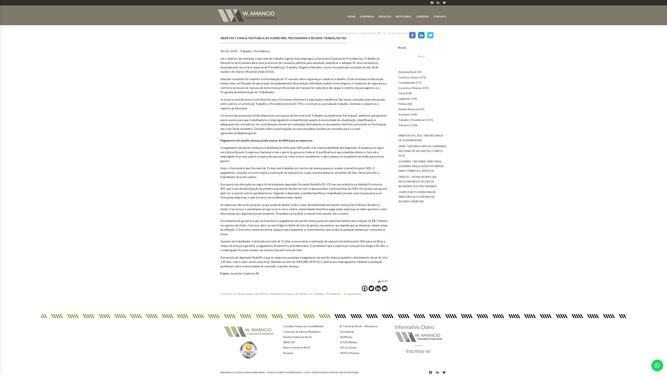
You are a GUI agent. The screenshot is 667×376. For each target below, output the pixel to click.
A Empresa (367, 16)
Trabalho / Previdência (411, 119)
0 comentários (352, 293)
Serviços (385, 16)
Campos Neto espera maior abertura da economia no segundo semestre (417, 197)
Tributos (403, 125)
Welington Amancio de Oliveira (289, 293)
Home (351, 16)
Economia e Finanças (410, 88)
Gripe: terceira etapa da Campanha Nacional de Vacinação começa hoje (422, 151)
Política (402, 104)
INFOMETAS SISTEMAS (346, 372)
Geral (401, 93)
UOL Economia (348, 347)
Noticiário (403, 16)
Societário (404, 114)
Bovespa (288, 353)
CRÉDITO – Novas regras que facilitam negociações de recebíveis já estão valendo (417, 181)
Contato (439, 16)
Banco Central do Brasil (296, 347)
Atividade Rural (407, 72)
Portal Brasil (347, 331)
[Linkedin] (378, 288)
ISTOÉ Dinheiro (348, 342)
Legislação (404, 98)
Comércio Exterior (408, 77)
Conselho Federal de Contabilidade (303, 326)
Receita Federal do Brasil (297, 337)
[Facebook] (365, 288)
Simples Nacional (408, 109)
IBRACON (289, 342)
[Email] (385, 288)
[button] (657, 365)
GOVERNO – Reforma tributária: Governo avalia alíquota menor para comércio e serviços (420, 166)
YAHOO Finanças (349, 353)
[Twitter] (371, 288)
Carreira (422, 16)
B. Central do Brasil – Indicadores (359, 326)
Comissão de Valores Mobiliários (302, 331)
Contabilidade (406, 82)
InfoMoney (346, 337)
